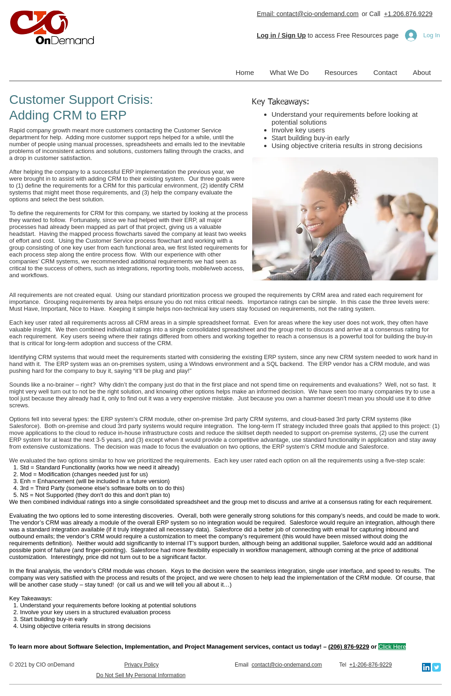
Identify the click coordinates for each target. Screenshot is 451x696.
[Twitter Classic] (436, 667)
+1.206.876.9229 (408, 13)
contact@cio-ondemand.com (287, 665)
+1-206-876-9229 (370, 665)
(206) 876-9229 (348, 646)
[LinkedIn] (426, 667)
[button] (281, 35)
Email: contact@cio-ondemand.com (307, 13)
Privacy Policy (141, 665)
